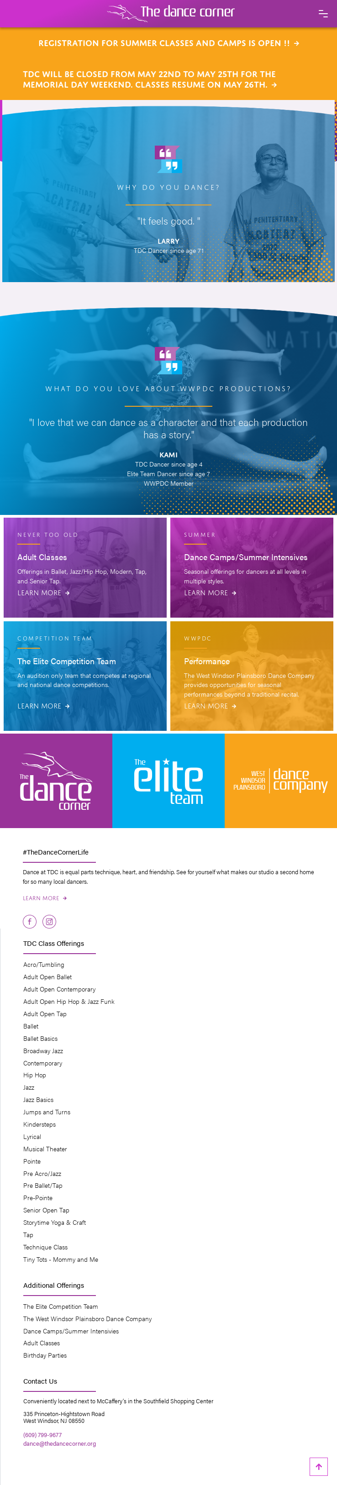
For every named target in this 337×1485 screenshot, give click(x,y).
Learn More (43, 591)
